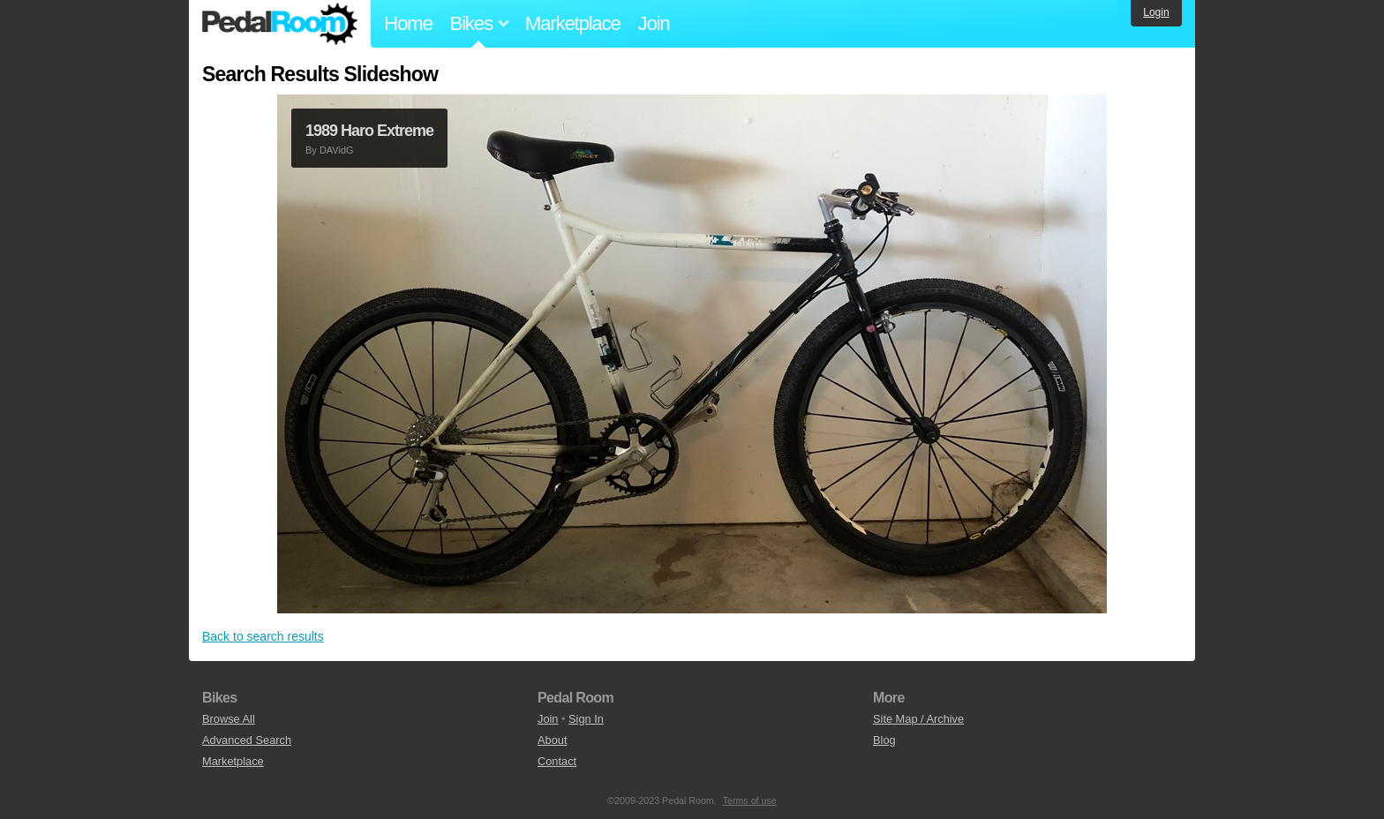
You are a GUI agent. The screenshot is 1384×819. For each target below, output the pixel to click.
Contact (557, 761)
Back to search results (263, 636)
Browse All (228, 718)
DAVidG (337, 150)
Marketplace (573, 23)
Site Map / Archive (918, 718)
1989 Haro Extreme (369, 130)
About (552, 740)
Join (654, 23)
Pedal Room (279, 24)
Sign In (586, 718)
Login (1156, 12)
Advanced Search (246, 740)
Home (408, 23)
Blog (884, 740)
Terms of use (750, 800)
